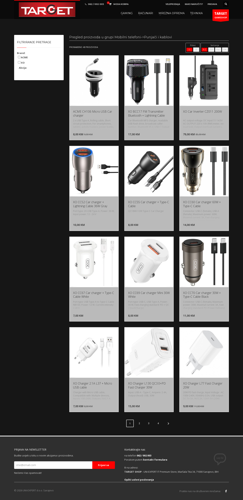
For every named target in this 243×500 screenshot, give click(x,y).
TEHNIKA (196, 13)
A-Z (204, 49)
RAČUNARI (145, 13)
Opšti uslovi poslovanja (139, 479)
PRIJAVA (212, 4)
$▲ (218, 49)
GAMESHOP (220, 16)
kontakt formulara (155, 459)
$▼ (225, 49)
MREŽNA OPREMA (172, 13)
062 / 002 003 (144, 455)
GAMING (127, 13)
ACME (23, 57)
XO (21, 62)
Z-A (211, 49)
